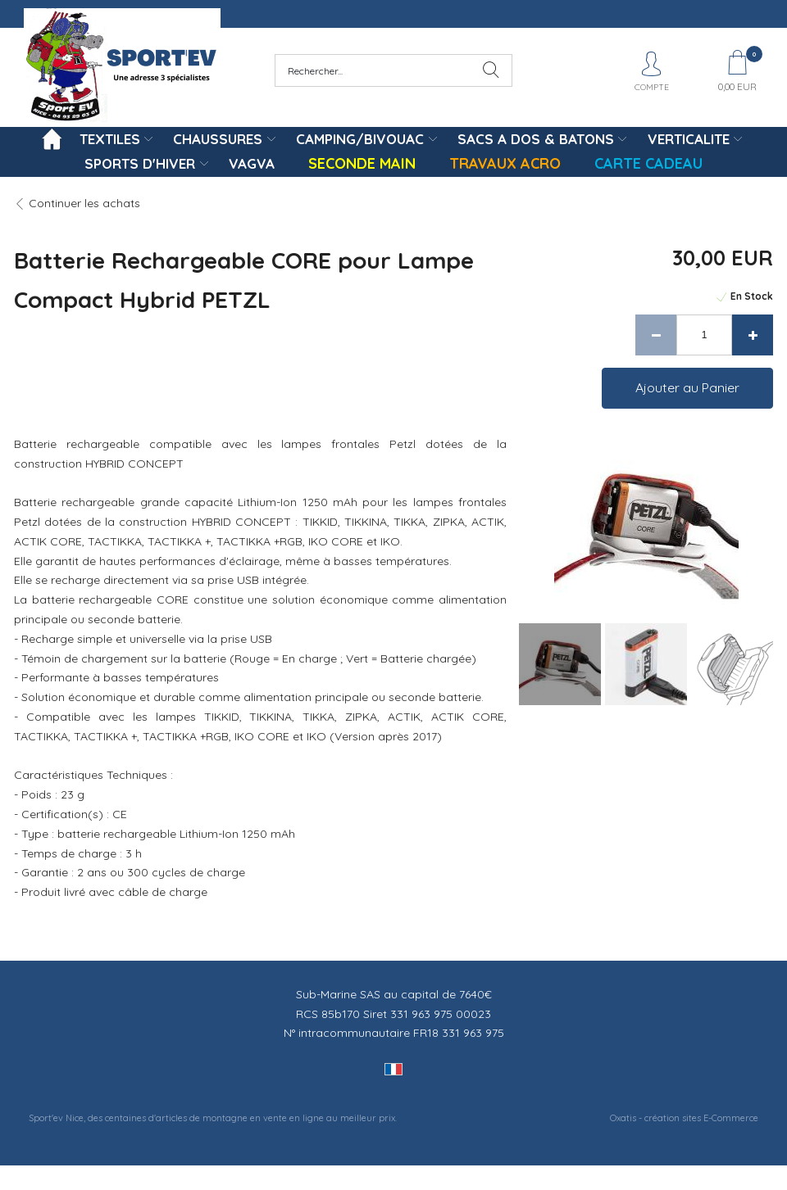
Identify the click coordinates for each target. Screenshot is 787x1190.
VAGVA (252, 163)
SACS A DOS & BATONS (535, 138)
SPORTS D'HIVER (139, 163)
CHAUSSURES (217, 138)
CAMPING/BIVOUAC (360, 138)
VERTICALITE (689, 138)
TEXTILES (110, 138)
